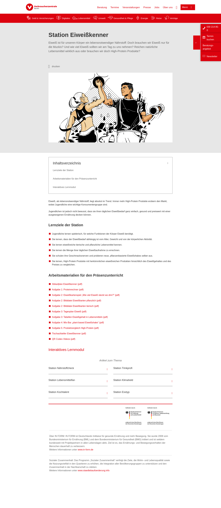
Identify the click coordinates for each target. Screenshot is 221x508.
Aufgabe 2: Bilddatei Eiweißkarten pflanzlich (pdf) (76, 300)
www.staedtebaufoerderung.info (93, 470)
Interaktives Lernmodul (64, 187)
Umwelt (101, 18)
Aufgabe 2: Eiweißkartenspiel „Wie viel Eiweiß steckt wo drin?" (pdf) (86, 295)
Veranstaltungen (131, 7)
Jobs (156, 7)
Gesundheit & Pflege (123, 18)
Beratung (102, 7)
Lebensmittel (84, 18)
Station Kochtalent (58, 392)
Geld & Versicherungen (43, 18)
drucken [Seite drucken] (56, 66)
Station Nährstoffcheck (61, 368)
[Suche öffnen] (176, 7)
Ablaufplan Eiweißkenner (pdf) (67, 284)
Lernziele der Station (63, 170)
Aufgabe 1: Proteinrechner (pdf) (68, 289)
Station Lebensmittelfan (61, 380)
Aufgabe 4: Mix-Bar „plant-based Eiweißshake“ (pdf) (78, 322)
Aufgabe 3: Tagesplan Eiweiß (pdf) (69, 311)
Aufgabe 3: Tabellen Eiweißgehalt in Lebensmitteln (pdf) (80, 317)
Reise (159, 18)
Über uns (168, 7)
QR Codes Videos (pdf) (63, 339)
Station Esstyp (121, 392)
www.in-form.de (85, 449)
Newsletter (212, 56)
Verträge (174, 18)
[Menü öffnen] (188, 7)
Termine (115, 7)
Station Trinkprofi (122, 368)
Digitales (66, 18)
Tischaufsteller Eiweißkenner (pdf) (69, 333)
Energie (144, 18)
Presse (147, 7)
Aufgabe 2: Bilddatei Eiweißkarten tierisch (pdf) (75, 306)
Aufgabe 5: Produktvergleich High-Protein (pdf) (75, 328)
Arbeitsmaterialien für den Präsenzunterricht (75, 179)
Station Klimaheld (123, 380)
